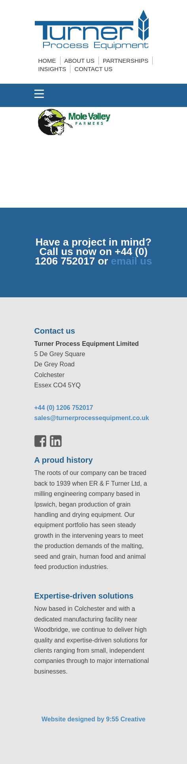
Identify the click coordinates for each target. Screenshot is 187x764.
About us (79, 60)
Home (47, 60)
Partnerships (125, 60)
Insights (52, 69)
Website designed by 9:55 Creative (93, 719)
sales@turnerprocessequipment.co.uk (91, 418)
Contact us (93, 69)
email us (131, 261)
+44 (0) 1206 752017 (63, 407)
